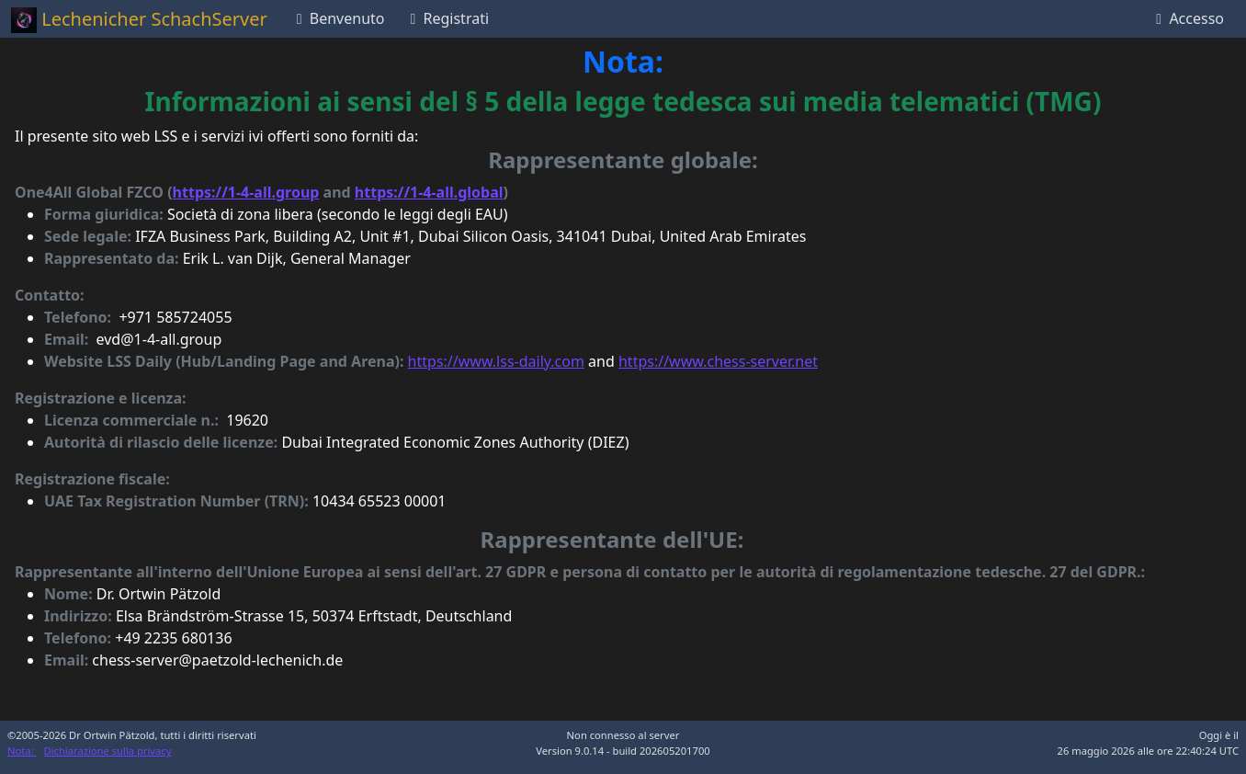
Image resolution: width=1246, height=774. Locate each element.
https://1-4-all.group (246, 192)
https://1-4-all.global (429, 192)
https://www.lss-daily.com (496, 361)
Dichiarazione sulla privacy (108, 750)
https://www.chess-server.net (718, 361)
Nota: (22, 750)
